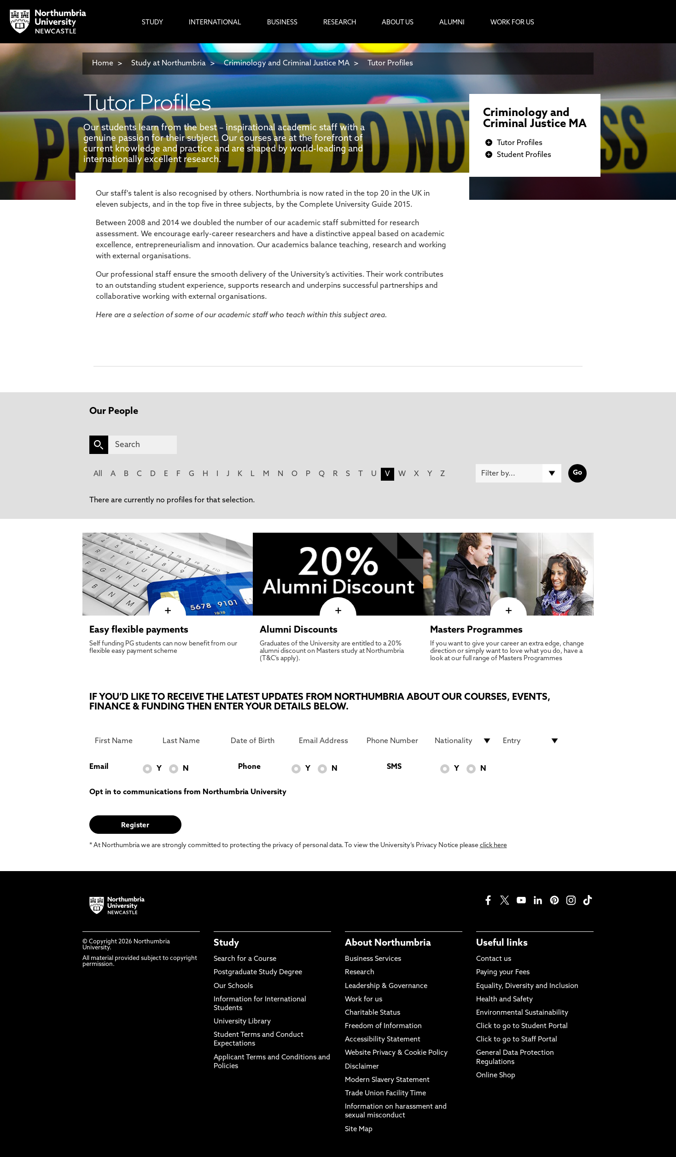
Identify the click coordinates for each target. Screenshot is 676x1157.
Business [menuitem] (282, 22)
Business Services (373, 959)
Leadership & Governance (386, 986)
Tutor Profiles (390, 63)
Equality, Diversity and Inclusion (527, 986)
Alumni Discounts (299, 630)
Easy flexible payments (138, 630)
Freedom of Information (383, 1026)
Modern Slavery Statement (387, 1080)
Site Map (359, 1129)
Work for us (363, 999)
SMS (394, 767)
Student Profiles (524, 155)
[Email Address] (327, 741)
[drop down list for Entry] (531, 741)
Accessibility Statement (382, 1039)
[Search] (142, 445)
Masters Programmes (476, 630)
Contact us (493, 959)
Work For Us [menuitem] (512, 22)
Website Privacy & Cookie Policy (396, 1053)
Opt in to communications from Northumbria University (187, 792)
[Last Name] (191, 741)
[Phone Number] (395, 741)
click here (493, 845)
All (97, 474)
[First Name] (123, 741)
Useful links (502, 943)
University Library (242, 1021)
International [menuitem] (215, 22)
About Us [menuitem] (398, 22)
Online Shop (495, 1075)
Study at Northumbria (168, 63)
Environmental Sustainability (522, 1013)
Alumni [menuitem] (452, 22)
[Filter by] (518, 473)
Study (226, 943)
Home (102, 63)
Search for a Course (245, 959)
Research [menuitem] (339, 22)
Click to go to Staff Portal (516, 1039)
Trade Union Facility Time (385, 1093)
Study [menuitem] (152, 22)
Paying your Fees (503, 972)
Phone (249, 767)
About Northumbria (388, 943)
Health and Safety (504, 999)
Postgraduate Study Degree (258, 972)
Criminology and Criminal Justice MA (287, 63)
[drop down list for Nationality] (463, 741)
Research (359, 972)
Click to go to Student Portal (522, 1026)
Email (98, 767)
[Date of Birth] (259, 741)
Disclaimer (362, 1067)
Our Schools (233, 986)
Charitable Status (372, 1013)
